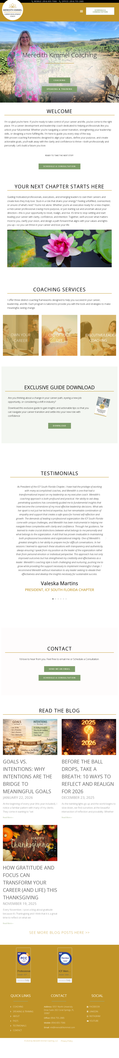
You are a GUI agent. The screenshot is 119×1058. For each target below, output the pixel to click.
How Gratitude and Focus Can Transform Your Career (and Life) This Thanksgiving (30, 882)
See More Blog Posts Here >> (59, 932)
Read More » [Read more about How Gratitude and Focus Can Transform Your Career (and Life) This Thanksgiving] (8, 923)
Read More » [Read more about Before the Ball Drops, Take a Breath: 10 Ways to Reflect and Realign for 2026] (67, 817)
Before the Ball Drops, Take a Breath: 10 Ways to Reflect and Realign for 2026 (88, 776)
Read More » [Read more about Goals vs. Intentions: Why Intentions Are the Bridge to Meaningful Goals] (8, 817)
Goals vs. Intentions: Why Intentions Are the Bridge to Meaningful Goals (27, 776)
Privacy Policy (67, 1041)
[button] (81, 10)
